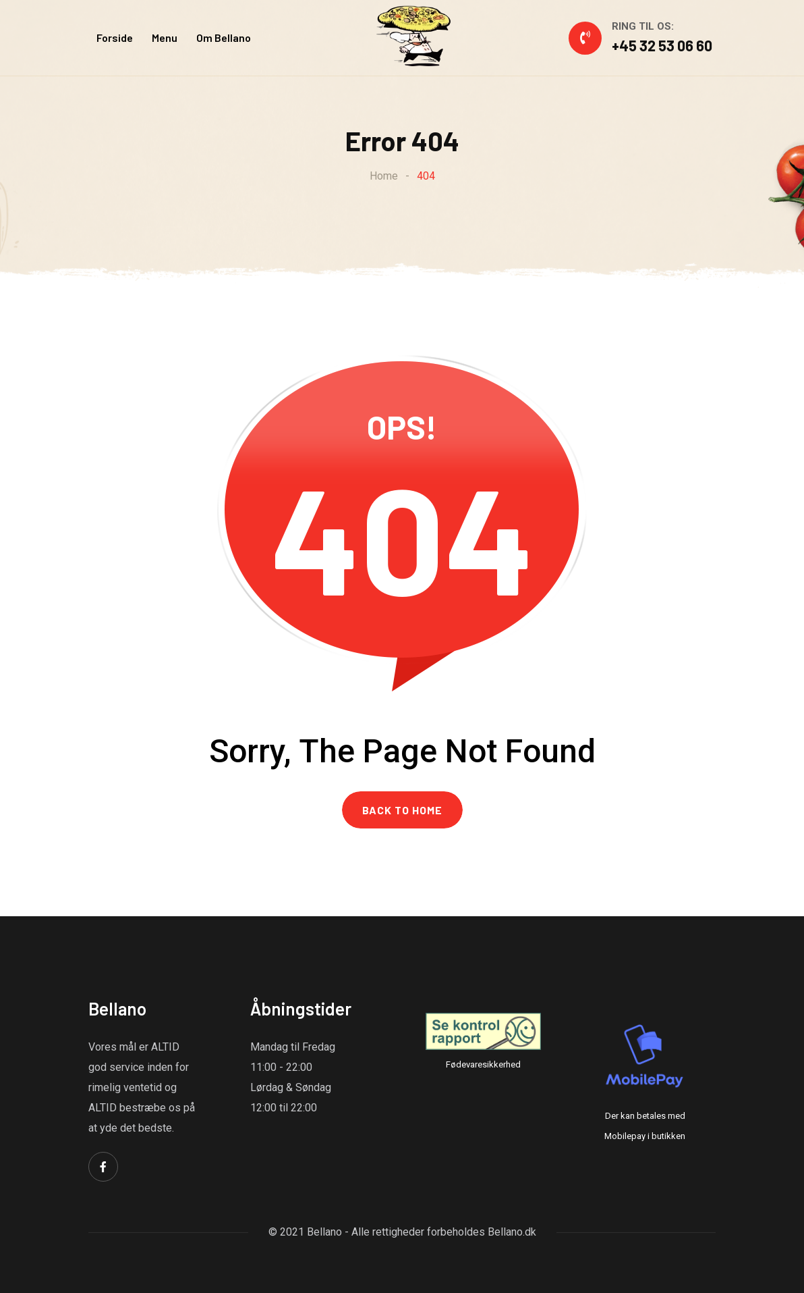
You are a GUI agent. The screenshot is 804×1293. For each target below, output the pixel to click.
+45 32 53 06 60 (662, 45)
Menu (164, 37)
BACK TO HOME (402, 809)
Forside (114, 37)
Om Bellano (223, 37)
